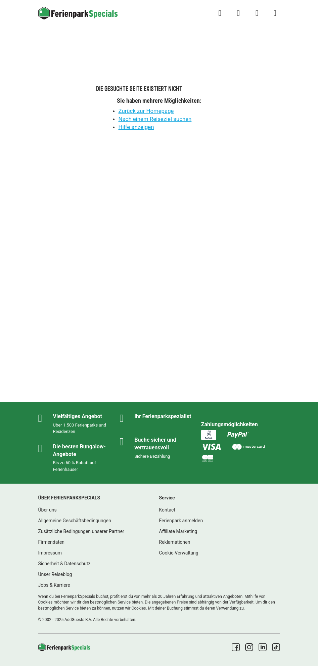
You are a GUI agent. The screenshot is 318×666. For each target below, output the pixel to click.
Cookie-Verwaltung (178, 553)
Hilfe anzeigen (136, 127)
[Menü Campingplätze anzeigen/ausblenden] (275, 13)
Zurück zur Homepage (146, 110)
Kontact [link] (167, 510)
